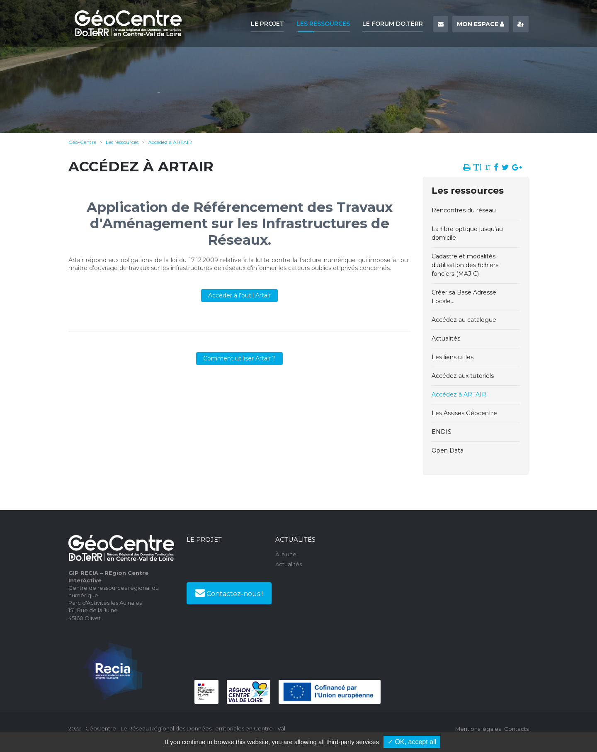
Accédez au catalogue (464, 320)
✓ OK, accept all (412, 741)
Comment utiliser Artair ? (239, 358)
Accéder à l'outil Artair (239, 295)
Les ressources (323, 23)
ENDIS (441, 432)
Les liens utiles (452, 357)
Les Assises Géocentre (464, 413)
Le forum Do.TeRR (392, 23)
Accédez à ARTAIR (170, 142)
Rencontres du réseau (464, 210)
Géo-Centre (82, 142)
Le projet (267, 23)
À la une (285, 554)
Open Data (448, 450)
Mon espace (480, 24)
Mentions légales (478, 728)
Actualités (446, 338)
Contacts (516, 728)
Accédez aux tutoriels (463, 376)
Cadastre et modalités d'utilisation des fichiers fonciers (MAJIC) (465, 265)
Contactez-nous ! (229, 593)
